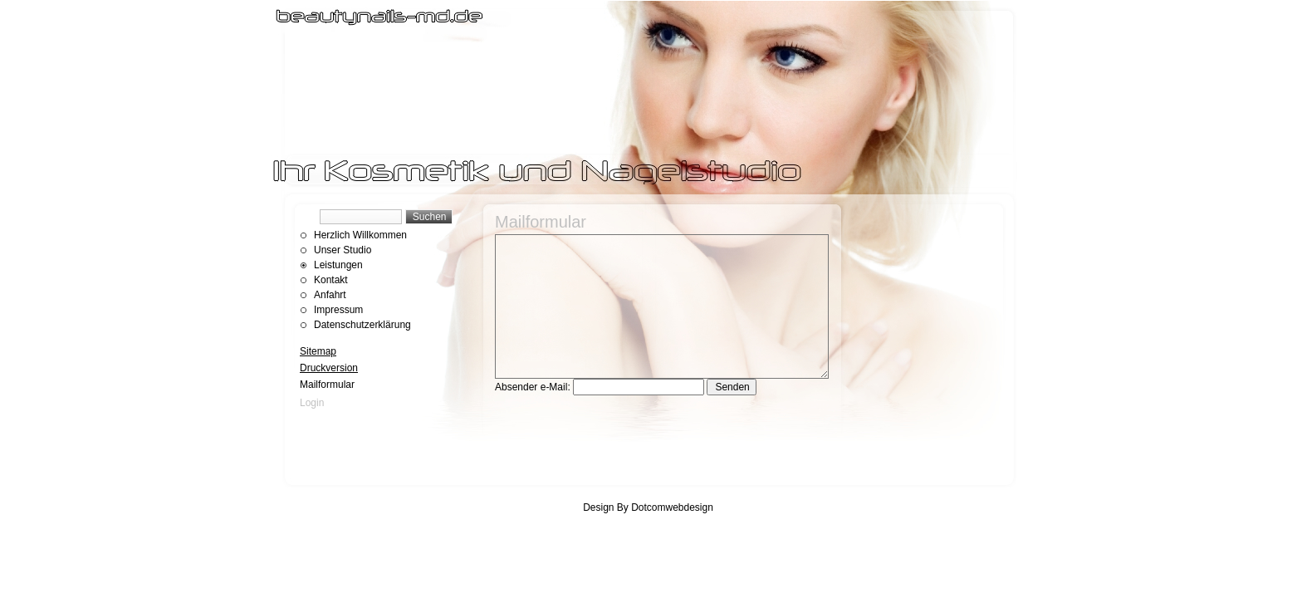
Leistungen (338, 265)
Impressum (338, 310)
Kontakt (331, 280)
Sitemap (318, 351)
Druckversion (329, 368)
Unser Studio (342, 250)
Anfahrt (330, 295)
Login (312, 403)
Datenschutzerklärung (362, 325)
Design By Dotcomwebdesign (648, 507)
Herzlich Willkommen (360, 235)
